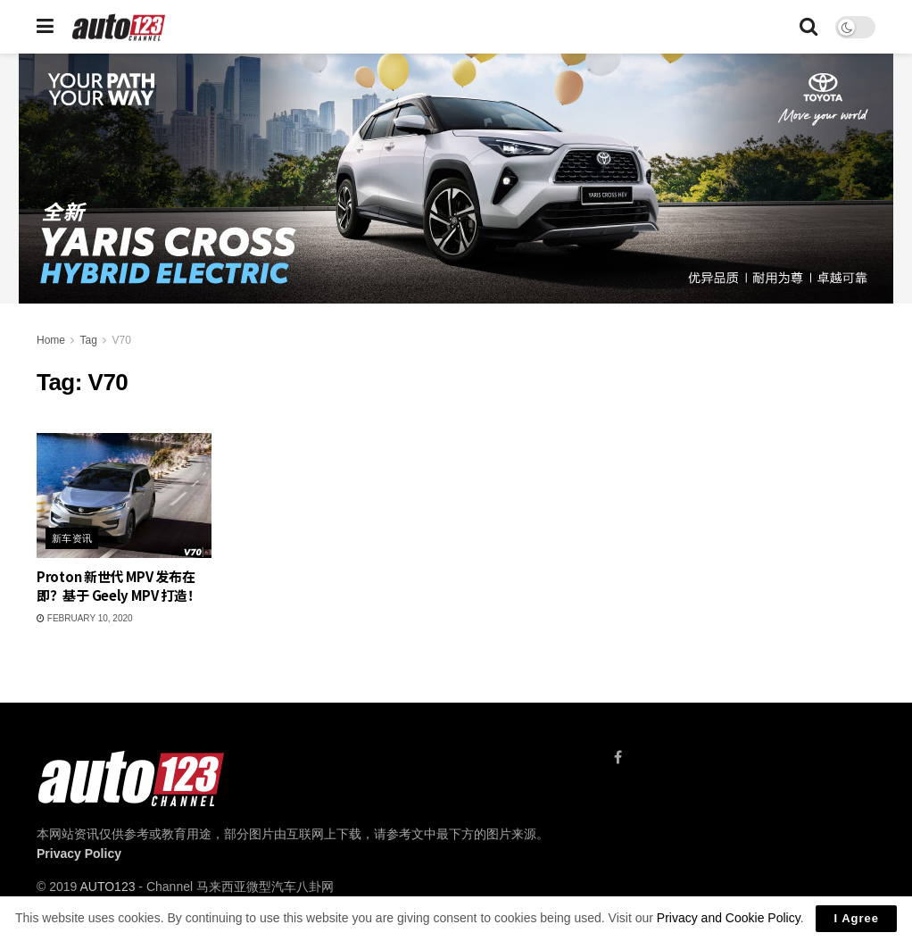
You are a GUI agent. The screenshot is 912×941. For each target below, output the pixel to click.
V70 (121, 340)
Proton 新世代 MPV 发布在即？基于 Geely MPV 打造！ (119, 585)
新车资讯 (72, 538)
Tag (87, 340)
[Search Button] (808, 27)
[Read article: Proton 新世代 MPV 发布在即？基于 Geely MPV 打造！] (124, 495)
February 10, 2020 (85, 618)
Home (51, 340)
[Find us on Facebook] (618, 757)
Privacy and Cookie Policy (728, 918)
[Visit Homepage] (119, 27)
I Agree (856, 918)
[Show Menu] (45, 27)
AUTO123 (107, 886)
